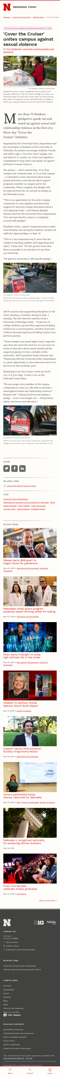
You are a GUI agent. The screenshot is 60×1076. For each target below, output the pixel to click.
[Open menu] (10, 1071)
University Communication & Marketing (19, 966)
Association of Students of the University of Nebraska (26, 502)
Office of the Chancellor (13, 1008)
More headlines (47, 901)
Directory (7, 986)
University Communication (21, 17)
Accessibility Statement (13, 1030)
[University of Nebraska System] (52, 923)
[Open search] (30, 1071)
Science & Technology (30, 802)
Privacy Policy (9, 1041)
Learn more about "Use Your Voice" (21, 486)
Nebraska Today (24, 7)
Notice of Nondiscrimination (15, 1037)
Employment (8, 990)
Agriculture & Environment (28, 568)
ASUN (52, 502)
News (5, 1005)
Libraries (7, 997)
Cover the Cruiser (38, 506)
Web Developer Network (13, 1058)
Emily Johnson (24, 506)
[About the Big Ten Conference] (39, 923)
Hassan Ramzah (10, 506)
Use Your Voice (9, 509)
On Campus (21, 894)
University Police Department (15, 499)
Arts (18, 802)
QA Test (29, 1058)
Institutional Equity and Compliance (18, 1033)
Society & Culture (24, 711)
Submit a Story (12, 946)
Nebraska (6, 17)
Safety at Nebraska (11, 1045)
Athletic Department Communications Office (22, 970)
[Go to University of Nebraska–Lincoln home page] (7, 7)
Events (6, 993)
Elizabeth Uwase (38, 509)
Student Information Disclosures (17, 1048)
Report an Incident (12, 1014)
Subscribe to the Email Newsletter (20, 950)
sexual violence (23, 509)
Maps (5, 1001)
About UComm (12, 942)
